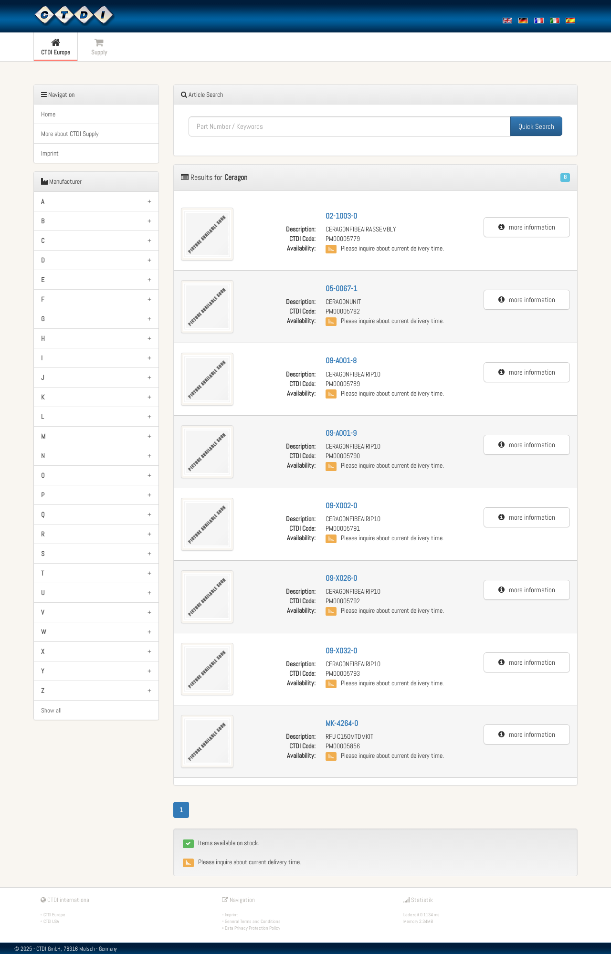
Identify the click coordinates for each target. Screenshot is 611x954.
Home (48, 114)
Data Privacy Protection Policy (252, 928)
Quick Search (536, 126)
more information (526, 226)
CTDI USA (51, 921)
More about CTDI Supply (70, 133)
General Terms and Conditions (253, 921)
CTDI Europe (54, 915)
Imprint (50, 153)
